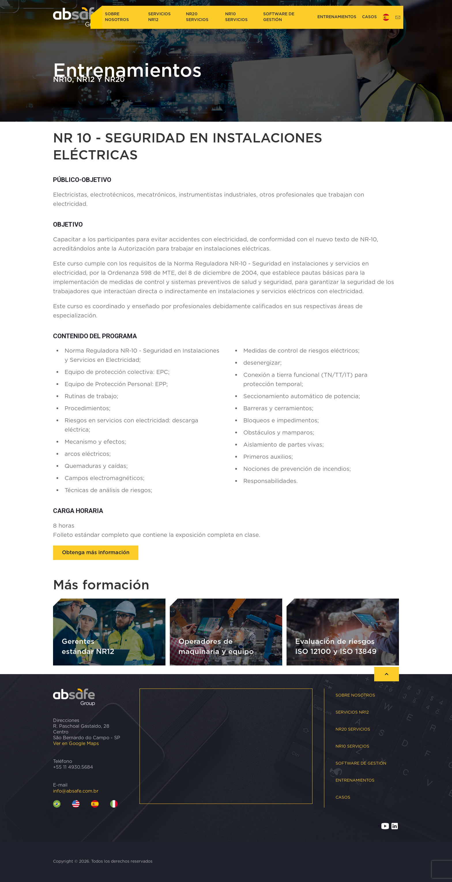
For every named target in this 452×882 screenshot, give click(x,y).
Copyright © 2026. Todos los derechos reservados (102, 862)
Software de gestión (278, 17)
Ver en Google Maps (76, 743)
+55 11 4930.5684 (73, 767)
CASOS (369, 17)
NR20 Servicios (197, 17)
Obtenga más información (95, 552)
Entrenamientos (336, 17)
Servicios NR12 (159, 17)
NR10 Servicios (236, 17)
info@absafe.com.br (75, 791)
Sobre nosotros (117, 17)
